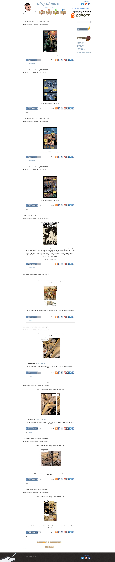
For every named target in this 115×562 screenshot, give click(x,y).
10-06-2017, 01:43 (35, 385)
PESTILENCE (32, 63)
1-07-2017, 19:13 (35, 169)
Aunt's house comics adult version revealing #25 (36, 274)
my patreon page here (40, 363)
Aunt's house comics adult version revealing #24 (36, 327)
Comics (46, 24)
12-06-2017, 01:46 (35, 329)
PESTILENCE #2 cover (29, 215)
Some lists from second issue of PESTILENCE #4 (36, 21)
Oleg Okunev (48, 3)
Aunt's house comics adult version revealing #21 (36, 489)
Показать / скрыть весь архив (84, 52)
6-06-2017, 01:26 (35, 492)
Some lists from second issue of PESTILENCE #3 (36, 70)
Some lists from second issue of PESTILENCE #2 (36, 118)
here (59, 55)
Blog (44, 24)
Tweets (78, 57)
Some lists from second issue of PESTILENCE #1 (36, 167)
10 (57, 542)
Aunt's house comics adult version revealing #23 (36, 383)
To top (24, 548)
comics (30, 320)
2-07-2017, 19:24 (35, 121)
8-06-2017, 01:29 (35, 441)
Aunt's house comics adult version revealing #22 (36, 438)
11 (60, 542)
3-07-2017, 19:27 (35, 72)
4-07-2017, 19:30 (35, 24)
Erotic (48, 329)
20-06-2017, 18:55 (35, 218)
